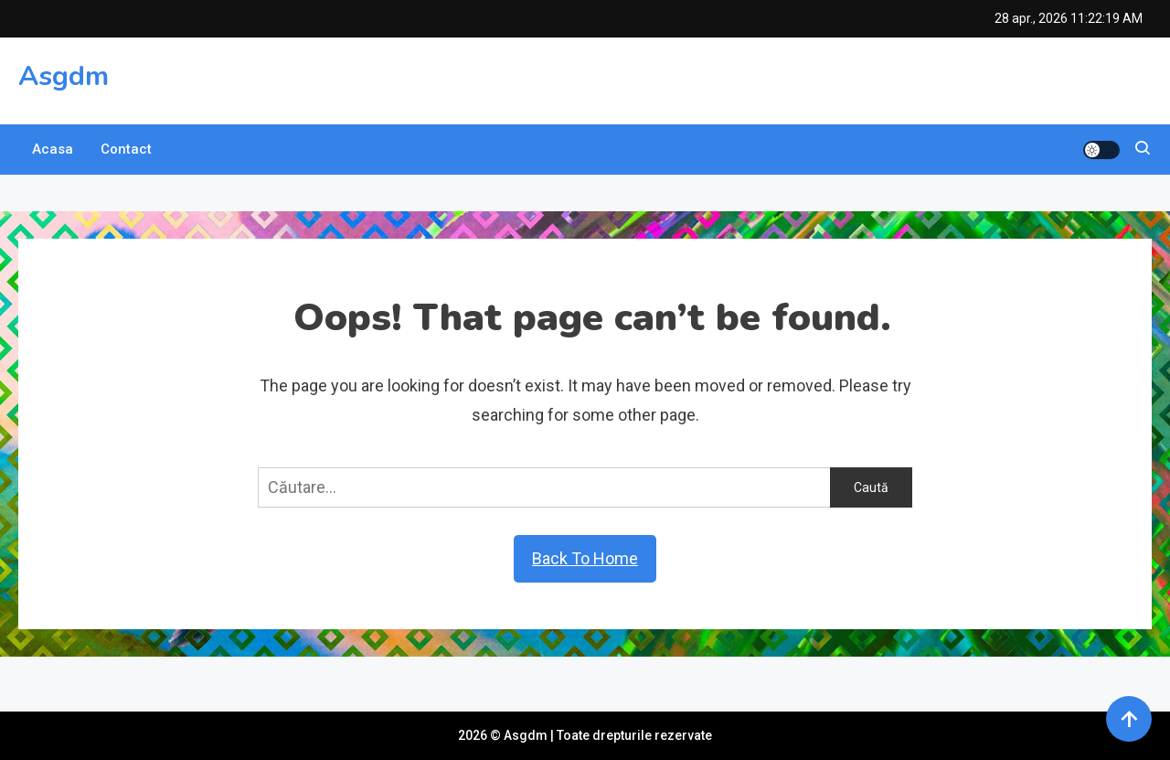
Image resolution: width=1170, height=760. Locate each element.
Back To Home (585, 558)
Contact (126, 149)
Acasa (52, 149)
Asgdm (63, 76)
